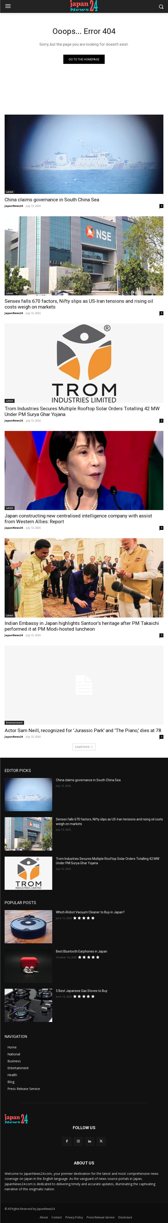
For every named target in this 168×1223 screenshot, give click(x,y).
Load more (84, 747)
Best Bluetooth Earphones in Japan (81, 951)
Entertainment (14, 722)
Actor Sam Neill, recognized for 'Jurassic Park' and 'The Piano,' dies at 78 (83, 730)
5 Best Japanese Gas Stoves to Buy (81, 991)
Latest (9, 191)
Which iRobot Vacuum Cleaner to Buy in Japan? (90, 912)
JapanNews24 (14, 206)
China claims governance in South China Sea (52, 199)
